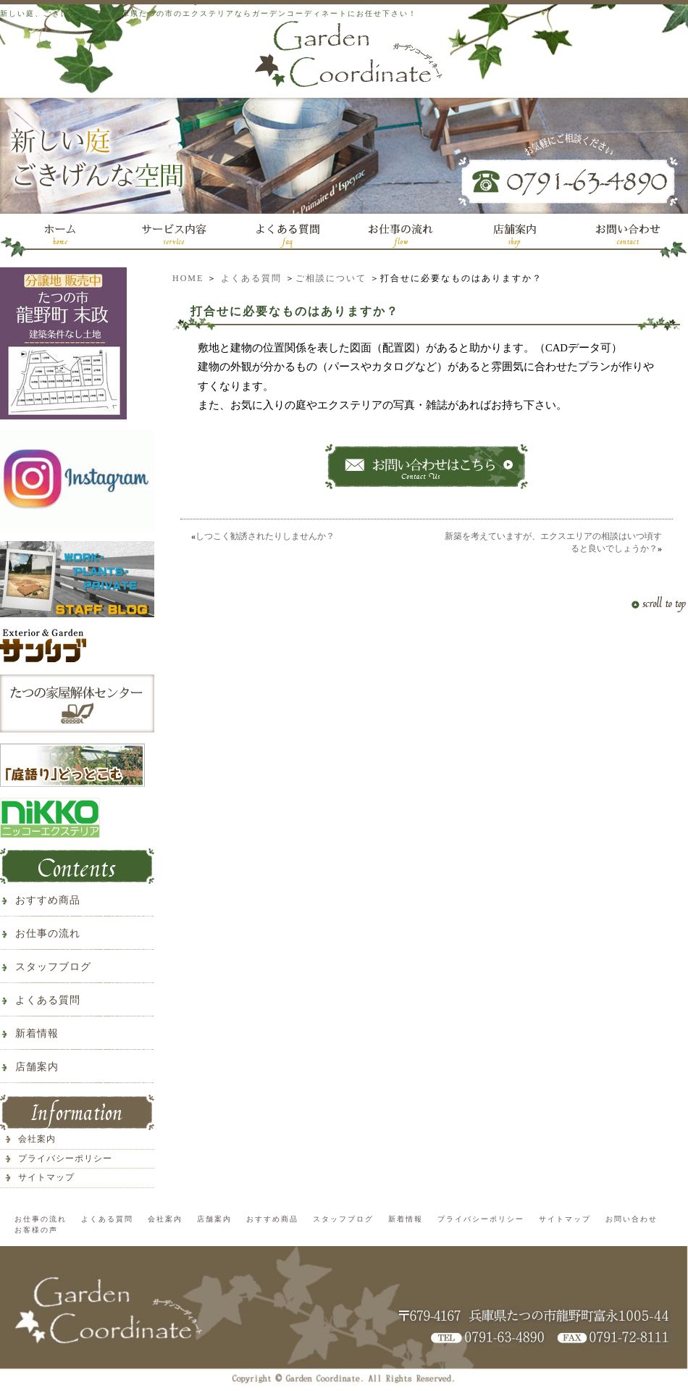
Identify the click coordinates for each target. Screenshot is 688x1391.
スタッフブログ (53, 966)
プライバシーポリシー (65, 1158)
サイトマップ (46, 1177)
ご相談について (330, 278)
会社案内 (37, 1139)
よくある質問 (251, 278)
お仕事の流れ (47, 933)
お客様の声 (36, 1230)
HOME (188, 278)
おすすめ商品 (47, 900)
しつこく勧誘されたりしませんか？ (265, 536)
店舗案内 (37, 1066)
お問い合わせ (631, 1219)
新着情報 (37, 1033)
